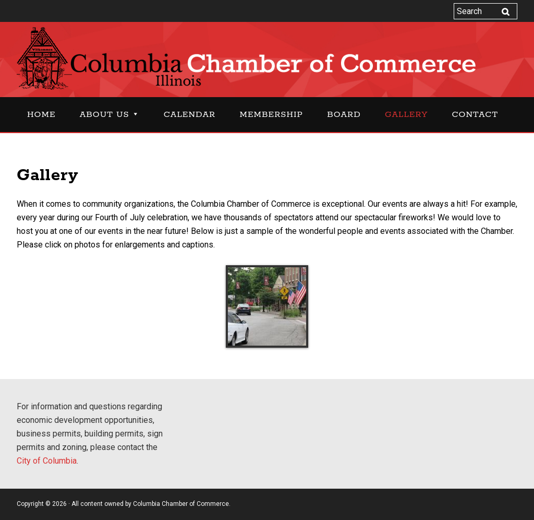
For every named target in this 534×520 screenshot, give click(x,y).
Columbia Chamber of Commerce (267, 58)
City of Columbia (47, 461)
